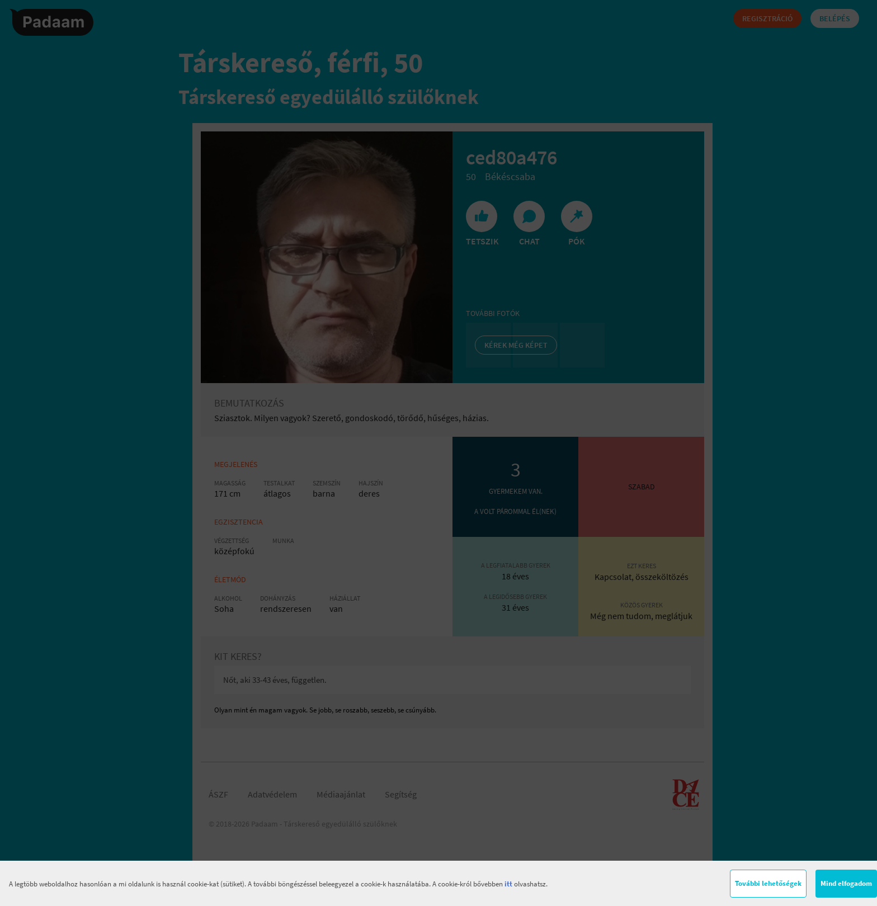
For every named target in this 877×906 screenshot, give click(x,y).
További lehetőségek (768, 883)
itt (508, 884)
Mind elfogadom (846, 883)
